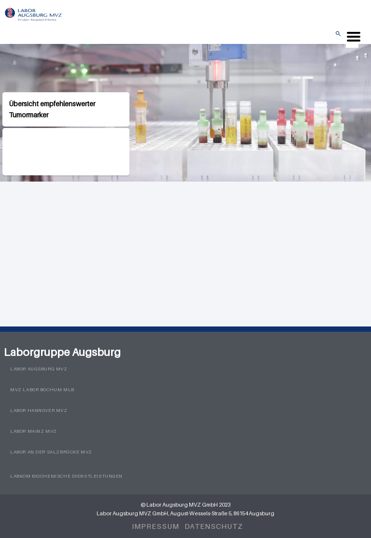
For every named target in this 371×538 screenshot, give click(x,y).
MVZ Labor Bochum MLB (42, 389)
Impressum (155, 526)
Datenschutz (214, 526)
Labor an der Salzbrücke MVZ (51, 451)
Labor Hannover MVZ (39, 410)
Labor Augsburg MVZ (39, 368)
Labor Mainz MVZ (33, 431)
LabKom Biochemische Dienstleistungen (66, 476)
